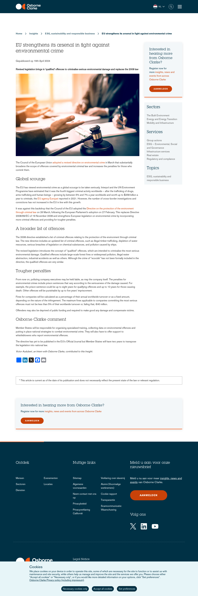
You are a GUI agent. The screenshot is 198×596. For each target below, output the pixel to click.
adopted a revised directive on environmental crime (79, 162)
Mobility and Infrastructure (160, 122)
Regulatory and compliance (161, 158)
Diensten (20, 490)
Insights (33, 33)
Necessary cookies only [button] (75, 588)
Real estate (153, 155)
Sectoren (20, 484)
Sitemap (77, 478)
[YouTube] (155, 526)
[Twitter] (133, 526)
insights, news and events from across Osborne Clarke (161, 76)
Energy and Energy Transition (162, 119)
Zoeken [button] (171, 6)
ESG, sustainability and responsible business (70, 33)
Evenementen (51, 478)
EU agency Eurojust (48, 198)
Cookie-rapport (109, 493)
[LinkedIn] (144, 526)
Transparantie (108, 499)
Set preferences (127, 588)
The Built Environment (158, 115)
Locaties (48, 484)
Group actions (154, 140)
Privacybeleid (79, 503)
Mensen (20, 478)
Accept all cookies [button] (102, 588)
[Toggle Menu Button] (179, 6)
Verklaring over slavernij (113, 478)
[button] (159, 6)
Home (19, 33)
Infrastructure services (158, 151)
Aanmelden (161, 89)
